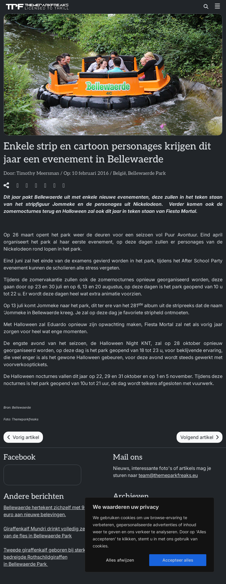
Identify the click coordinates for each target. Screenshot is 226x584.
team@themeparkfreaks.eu (168, 475)
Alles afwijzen (120, 559)
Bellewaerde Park (147, 173)
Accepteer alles (177, 559)
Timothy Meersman (37, 173)
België (119, 173)
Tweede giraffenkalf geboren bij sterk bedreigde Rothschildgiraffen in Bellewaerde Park (45, 557)
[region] (149, 534)
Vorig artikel (23, 437)
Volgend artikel (199, 437)
